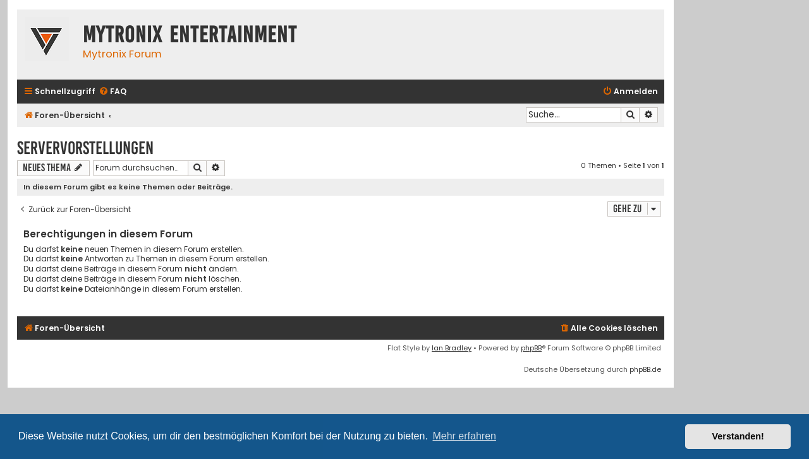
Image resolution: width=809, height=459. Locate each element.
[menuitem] (112, 91)
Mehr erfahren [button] (464, 436)
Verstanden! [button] (738, 436)
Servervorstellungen (85, 148)
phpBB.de (645, 369)
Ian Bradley (451, 348)
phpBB (531, 348)
